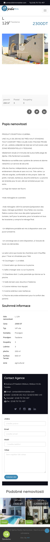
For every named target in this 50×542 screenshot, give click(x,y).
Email (6, 429)
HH (28, 538)
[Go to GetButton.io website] (6, 539)
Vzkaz (6, 450)
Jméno (7, 419)
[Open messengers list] (6, 534)
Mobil (6, 440)
